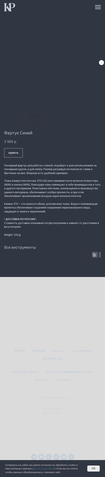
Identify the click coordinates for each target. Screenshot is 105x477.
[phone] (49, 457)
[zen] (64, 457)
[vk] (56, 457)
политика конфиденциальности (69, 372)
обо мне (19, 351)
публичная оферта (25, 372)
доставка (42, 379)
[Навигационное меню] (98, 7)
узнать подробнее (43, 468)
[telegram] (34, 457)
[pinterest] (71, 457)
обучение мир (52, 358)
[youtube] (41, 457)
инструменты (81, 351)
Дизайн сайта (52, 409)
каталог (58, 351)
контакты (63, 379)
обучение (38, 351)
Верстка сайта (52, 412)
